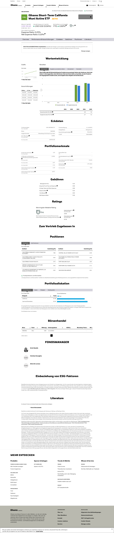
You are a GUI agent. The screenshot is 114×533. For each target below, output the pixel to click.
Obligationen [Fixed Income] (14, 480)
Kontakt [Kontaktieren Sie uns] (60, 518)
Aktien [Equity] (12, 475)
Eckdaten (59, 39)
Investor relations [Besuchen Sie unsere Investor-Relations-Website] (63, 521)
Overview (26, 39)
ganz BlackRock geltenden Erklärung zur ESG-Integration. (42, 388)
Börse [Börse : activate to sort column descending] (23, 327)
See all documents (36, 407)
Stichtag (23, 90)
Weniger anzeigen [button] (85, 51)
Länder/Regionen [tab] (27, 290)
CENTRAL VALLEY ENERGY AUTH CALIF (68, 253)
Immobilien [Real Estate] (13, 485)
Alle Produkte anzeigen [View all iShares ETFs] (16, 466)
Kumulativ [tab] (78, 69)
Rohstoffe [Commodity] (13, 477)
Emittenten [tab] (25, 243)
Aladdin (24, 1)
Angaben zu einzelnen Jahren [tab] (57, 69)
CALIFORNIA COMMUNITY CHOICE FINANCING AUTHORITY (33, 253)
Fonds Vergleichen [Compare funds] (15, 469)
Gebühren (68, 39)
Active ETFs (61, 471)
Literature (87, 39)
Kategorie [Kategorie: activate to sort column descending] (24, 295)
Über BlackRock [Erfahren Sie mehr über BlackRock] (62, 515)
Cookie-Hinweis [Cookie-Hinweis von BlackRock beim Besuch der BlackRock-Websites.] (85, 521)
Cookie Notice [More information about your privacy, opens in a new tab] (39, 531)
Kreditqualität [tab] (51, 290)
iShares (18, 1)
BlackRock (12, 1)
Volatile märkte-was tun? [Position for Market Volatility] (64, 481)
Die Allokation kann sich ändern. (29, 311)
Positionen (78, 39)
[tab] (29, 73)
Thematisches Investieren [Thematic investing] (65, 469)
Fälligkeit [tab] (42, 290)
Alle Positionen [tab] (34, 243)
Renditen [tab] (43, 64)
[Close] (112, 529)
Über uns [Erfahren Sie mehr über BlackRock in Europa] (60, 512)
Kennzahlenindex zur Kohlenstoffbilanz (30, 422)
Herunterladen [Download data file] (89, 10)
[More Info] (66, 25)
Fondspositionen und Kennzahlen (32, 275)
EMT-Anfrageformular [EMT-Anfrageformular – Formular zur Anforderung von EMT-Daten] (87, 518)
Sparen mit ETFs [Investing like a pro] (38, 466)
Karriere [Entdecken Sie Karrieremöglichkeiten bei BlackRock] (60, 524)
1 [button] (51, 335)
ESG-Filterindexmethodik (78, 422)
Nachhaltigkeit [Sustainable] (14, 495)
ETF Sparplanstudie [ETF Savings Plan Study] (63, 487)
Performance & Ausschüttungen (43, 39)
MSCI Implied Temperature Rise (35, 424)
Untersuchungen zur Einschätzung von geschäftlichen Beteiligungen (55, 422)
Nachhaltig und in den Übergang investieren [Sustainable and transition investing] (67, 474)
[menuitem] (27, 5)
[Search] (100, 5)
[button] (98, 5)
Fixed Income (61, 466)
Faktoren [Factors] (12, 493)
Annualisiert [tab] (71, 69)
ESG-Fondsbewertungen (83, 421)
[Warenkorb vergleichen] (91, 5)
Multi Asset (13, 482)
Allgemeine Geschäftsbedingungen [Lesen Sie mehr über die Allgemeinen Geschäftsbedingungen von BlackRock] (91, 512)
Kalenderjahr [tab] (44, 69)
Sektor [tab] (35, 290)
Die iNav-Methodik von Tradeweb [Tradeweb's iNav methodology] (90, 469)
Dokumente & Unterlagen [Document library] (88, 466)
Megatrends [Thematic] (13, 498)
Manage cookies (85, 524)
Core (11, 491)
